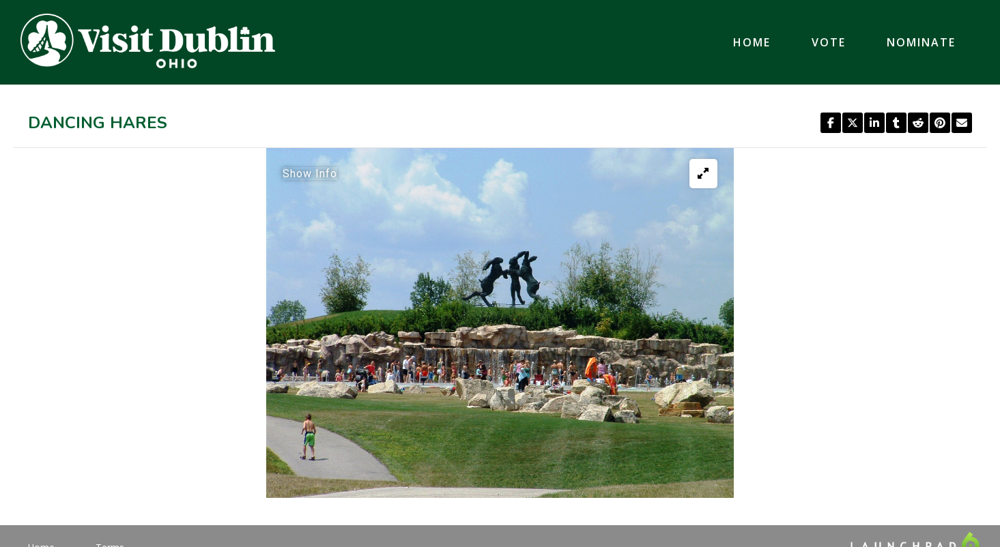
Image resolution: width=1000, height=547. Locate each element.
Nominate (921, 42)
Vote (829, 42)
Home (752, 42)
